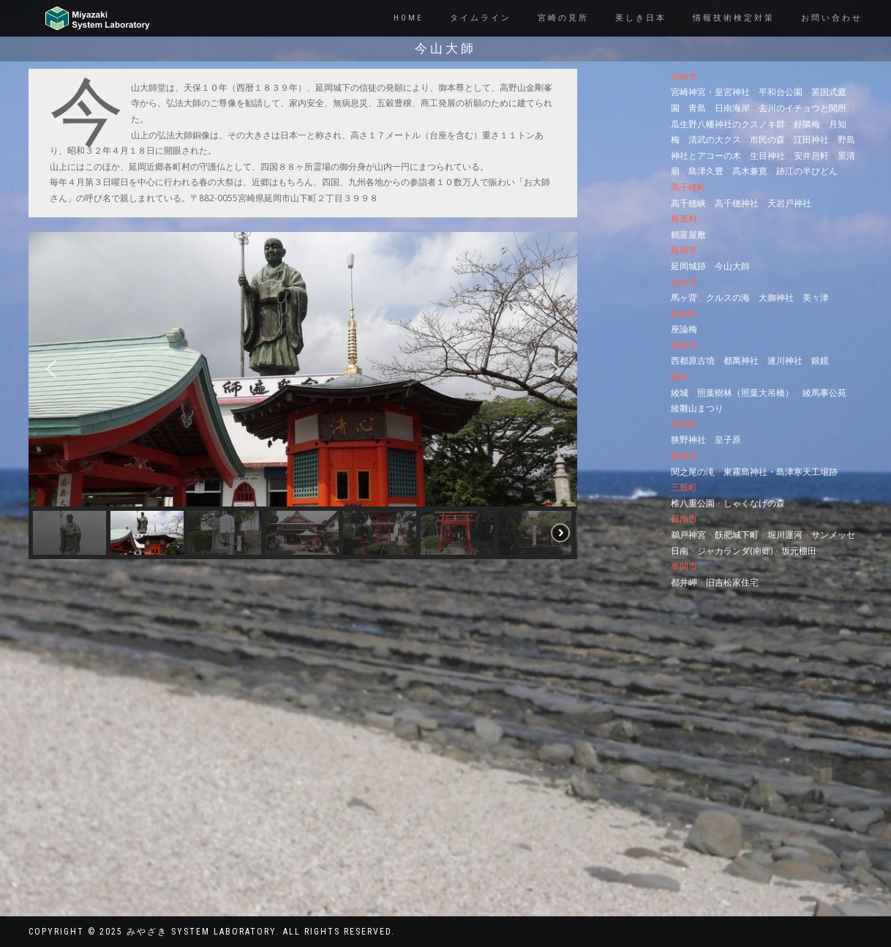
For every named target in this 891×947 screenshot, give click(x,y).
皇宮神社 (732, 92)
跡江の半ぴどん (807, 171)
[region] (303, 395)
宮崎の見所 (563, 18)
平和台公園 (780, 92)
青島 (697, 108)
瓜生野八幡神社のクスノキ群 (728, 124)
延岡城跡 (688, 266)
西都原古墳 (693, 360)
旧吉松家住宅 (732, 582)
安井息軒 (811, 155)
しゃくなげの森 (754, 503)
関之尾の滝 (693, 471)
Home (409, 18)
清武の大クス (714, 139)
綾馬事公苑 (824, 392)
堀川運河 (784, 534)
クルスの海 (728, 297)
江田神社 (811, 139)
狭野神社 (688, 439)
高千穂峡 (688, 203)
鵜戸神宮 (688, 534)
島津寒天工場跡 (807, 471)
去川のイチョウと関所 (802, 108)
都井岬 (684, 582)
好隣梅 (807, 124)
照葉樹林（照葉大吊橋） (745, 392)
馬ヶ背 (684, 297)
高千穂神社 (737, 203)
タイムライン (480, 18)
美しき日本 (640, 18)
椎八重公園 (693, 503)
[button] (51, 369)
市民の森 (767, 139)
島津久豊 (705, 171)
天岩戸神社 (789, 203)
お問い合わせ (831, 18)
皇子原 (728, 439)
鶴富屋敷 (688, 234)
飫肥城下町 (737, 534)
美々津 (815, 297)
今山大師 (732, 266)
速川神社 (784, 360)
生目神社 (767, 155)
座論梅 (684, 329)
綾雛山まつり (697, 408)
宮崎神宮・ (693, 92)
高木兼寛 (749, 171)
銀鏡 (820, 360)
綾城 (679, 392)
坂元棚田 (798, 550)
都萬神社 (741, 360)
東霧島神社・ (749, 471)
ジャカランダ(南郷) (734, 550)
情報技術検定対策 (734, 18)
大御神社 (776, 297)
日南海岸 (732, 108)
